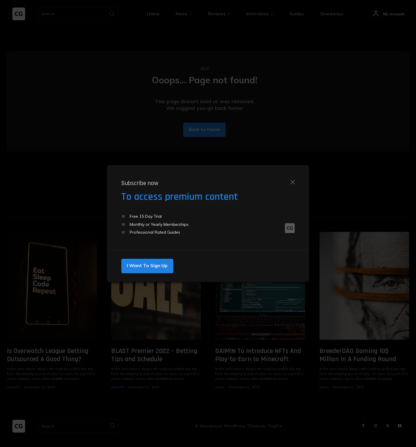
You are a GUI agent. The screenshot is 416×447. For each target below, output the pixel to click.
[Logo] (290, 229)
